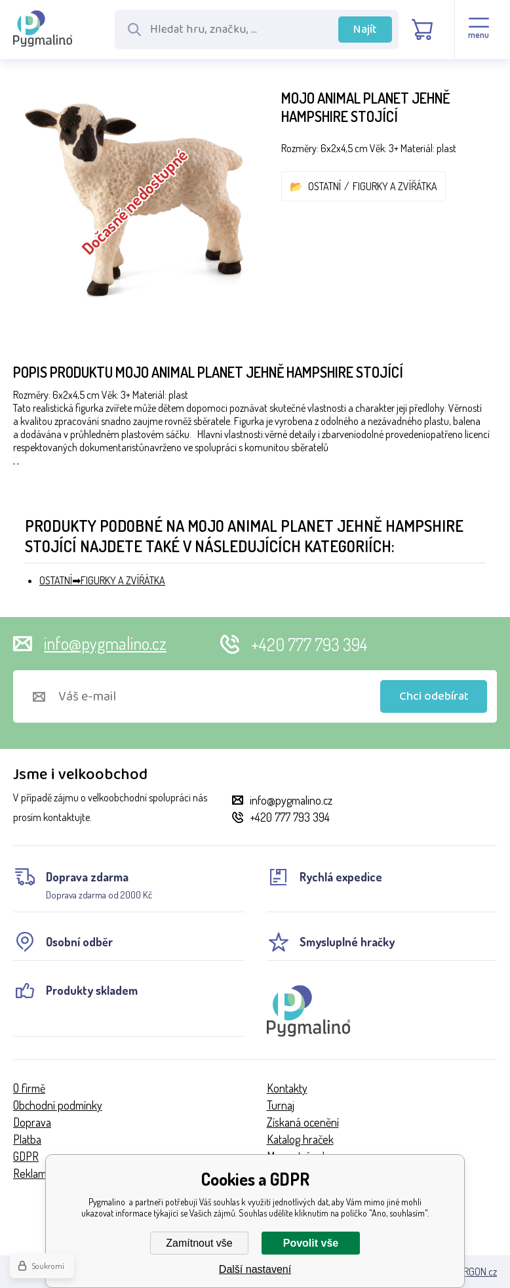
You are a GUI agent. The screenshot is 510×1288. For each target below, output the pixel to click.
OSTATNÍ (324, 186)
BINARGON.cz (470, 1271)
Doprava (32, 1122)
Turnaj (280, 1105)
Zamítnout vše (199, 1243)
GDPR (26, 1156)
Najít (365, 29)
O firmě (29, 1088)
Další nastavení (255, 1269)
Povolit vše (310, 1243)
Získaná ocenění (303, 1122)
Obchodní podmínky (57, 1105)
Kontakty (287, 1088)
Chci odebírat (434, 696)
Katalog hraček (300, 1139)
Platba (27, 1139)
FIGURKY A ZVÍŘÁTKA (395, 186)
